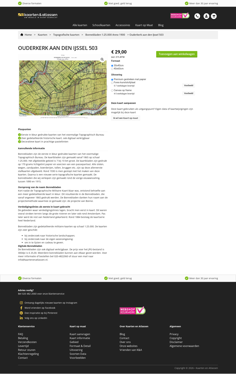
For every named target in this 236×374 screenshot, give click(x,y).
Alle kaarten (80, 25)
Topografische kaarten (66, 34)
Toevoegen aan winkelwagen (177, 54)
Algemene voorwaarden (184, 346)
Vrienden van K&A (131, 350)
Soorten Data (78, 354)
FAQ (20, 334)
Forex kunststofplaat (124, 82)
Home (28, 34)
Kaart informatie (80, 338)
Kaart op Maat (144, 25)
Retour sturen (26, 350)
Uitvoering (116, 75)
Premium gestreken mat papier (130, 79)
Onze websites (129, 346)
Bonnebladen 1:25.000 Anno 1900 (105, 34)
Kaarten (42, 34)
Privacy (174, 334)
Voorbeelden (78, 358)
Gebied (74, 342)
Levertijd (23, 346)
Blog (161, 25)
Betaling (23, 338)
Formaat (115, 61)
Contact (23, 358)
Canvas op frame (122, 90)
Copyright (176, 338)
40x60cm (119, 69)
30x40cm (119, 65)
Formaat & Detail (80, 346)
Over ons (125, 342)
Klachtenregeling (28, 354)
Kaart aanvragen (80, 334)
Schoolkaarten (101, 25)
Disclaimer (176, 342)
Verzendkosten (27, 342)
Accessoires (123, 25)
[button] (102, 59)
